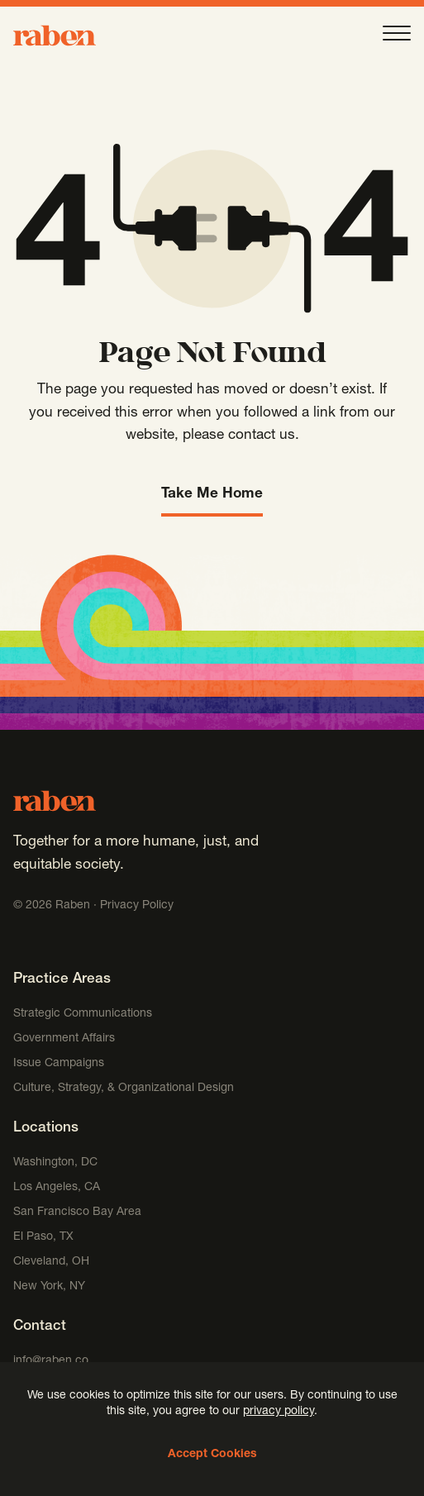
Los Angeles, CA (56, 1187)
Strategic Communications (82, 1014)
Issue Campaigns (60, 1064)
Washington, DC (55, 1163)
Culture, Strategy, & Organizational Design (123, 1088)
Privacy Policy (137, 906)
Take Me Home (212, 495)
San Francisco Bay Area (77, 1212)
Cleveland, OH (51, 1262)
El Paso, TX (43, 1237)
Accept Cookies (212, 1454)
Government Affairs (64, 1039)
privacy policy (278, 1411)
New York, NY (49, 1287)
